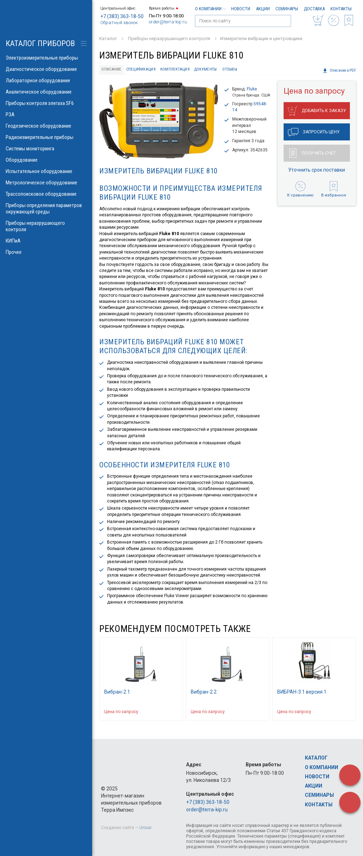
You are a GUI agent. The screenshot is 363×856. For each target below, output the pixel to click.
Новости (240, 8)
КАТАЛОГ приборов (40, 43)
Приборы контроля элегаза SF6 (46, 103)
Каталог (316, 758)
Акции (263, 8)
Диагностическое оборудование (46, 69)
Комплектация (175, 69)
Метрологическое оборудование (46, 182)
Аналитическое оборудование (46, 92)
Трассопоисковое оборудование (46, 194)
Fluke (252, 89)
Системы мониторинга (46, 148)
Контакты (341, 8)
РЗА (46, 114)
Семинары (286, 8)
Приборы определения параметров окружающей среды (46, 208)
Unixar (145, 827)
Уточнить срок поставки (316, 170)
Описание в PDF (339, 70)
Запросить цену (314, 132)
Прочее (46, 252)
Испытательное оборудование (46, 171)
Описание (111, 69)
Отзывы (229, 69)
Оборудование (46, 160)
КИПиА (46, 241)
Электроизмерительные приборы (46, 58)
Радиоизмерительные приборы (46, 137)
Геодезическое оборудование (46, 126)
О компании (210, 8)
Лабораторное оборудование (46, 80)
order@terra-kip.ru (168, 21)
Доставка (314, 8)
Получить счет (312, 153)
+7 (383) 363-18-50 (122, 16)
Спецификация (141, 69)
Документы (205, 69)
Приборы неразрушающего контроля (46, 226)
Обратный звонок (119, 22)
